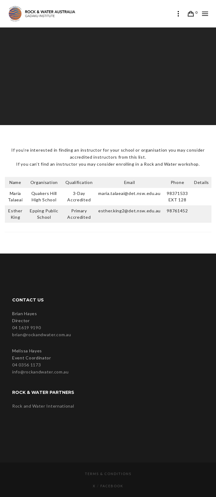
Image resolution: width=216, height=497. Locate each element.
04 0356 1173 (26, 364)
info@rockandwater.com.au (40, 371)
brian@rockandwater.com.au (41, 334)
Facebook (111, 486)
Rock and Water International (43, 406)
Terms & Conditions (108, 474)
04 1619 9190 (26, 327)
